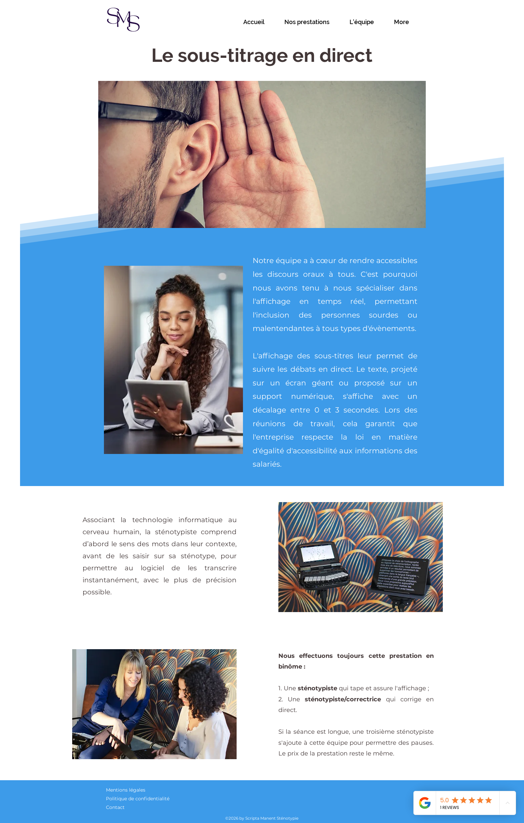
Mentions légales (125, 790)
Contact (115, 807)
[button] (313, 22)
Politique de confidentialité (137, 799)
